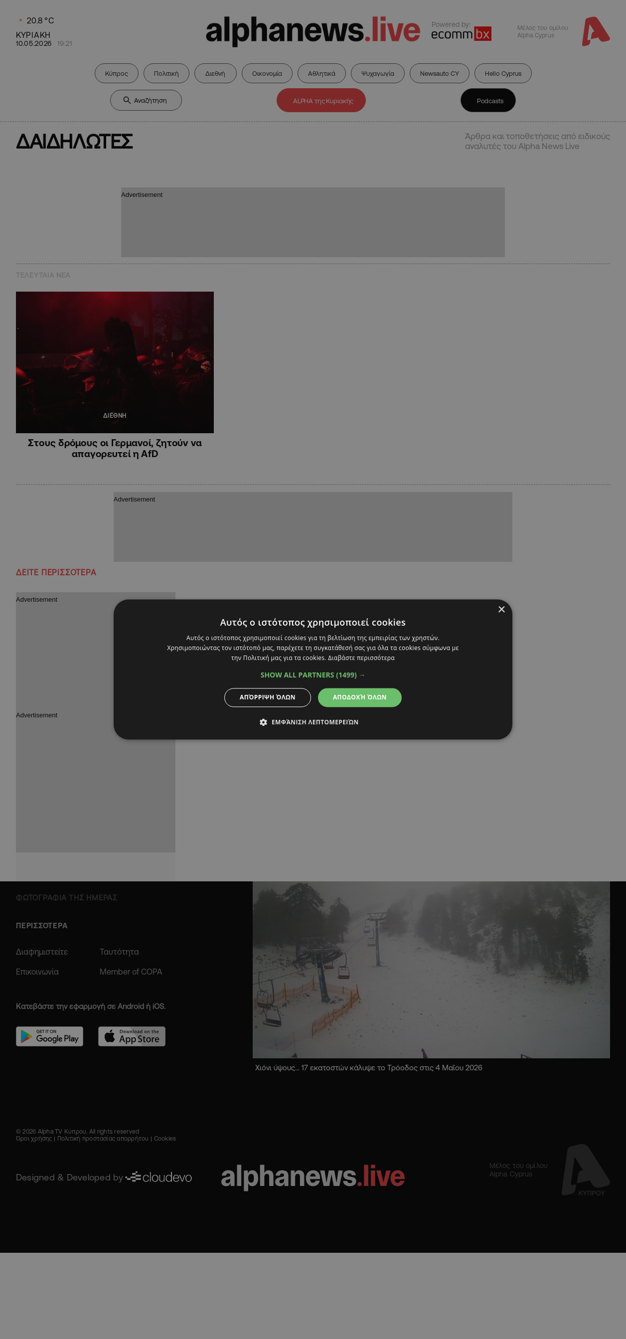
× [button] (501, 610)
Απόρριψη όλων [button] (268, 697)
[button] (313, 674)
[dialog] (313, 669)
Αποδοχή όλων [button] (360, 697)
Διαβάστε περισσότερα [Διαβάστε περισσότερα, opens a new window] (361, 658)
